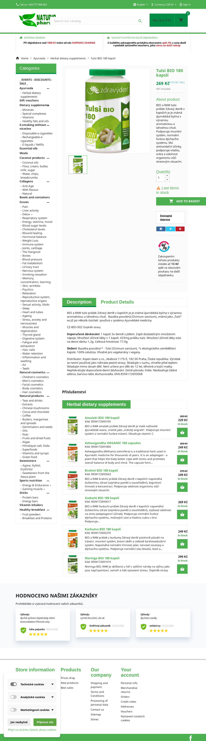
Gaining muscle (32, 489)
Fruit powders (31, 514)
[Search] (97, 21)
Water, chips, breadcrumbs (30, 175)
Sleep (25, 308)
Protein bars (30, 497)
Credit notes (128, 701)
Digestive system (33, 338)
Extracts (27, 404)
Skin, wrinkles (31, 286)
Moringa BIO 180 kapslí (102, 558)
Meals (24, 153)
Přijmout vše (45, 722)
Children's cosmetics (35, 377)
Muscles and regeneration (30, 329)
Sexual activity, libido (35, 304)
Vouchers (126, 711)
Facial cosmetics (32, 384)
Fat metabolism (32, 263)
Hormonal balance (34, 237)
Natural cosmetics (33, 372)
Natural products (32, 396)
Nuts (25, 434)
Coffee (26, 415)
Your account (130, 672)
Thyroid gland (31, 334)
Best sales (67, 687)
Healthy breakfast (32, 509)
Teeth (25, 368)
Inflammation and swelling (33, 359)
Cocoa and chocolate (35, 412)
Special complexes (34, 113)
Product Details (117, 301)
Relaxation (29, 293)
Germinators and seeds (37, 427)
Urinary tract (30, 267)
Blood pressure (32, 259)
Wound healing (32, 233)
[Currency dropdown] (171, 4)
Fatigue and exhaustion (29, 344)
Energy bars (30, 501)
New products (69, 683)
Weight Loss (30, 240)
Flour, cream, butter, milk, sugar (34, 168)
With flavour (30, 190)
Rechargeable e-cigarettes (32, 139)
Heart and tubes (32, 312)
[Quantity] (160, 177)
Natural (27, 193)
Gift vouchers (29, 100)
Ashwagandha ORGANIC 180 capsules (113, 443)
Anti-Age (28, 186)
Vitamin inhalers (31, 505)
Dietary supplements (34, 105)
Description (79, 301)
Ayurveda (26, 88)
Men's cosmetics (33, 381)
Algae (26, 442)
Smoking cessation (34, 274)
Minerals (28, 110)
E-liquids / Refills (33, 144)
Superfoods (29, 449)
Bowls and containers (35, 197)
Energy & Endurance (35, 485)
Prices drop (68, 678)
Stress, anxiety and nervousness (34, 321)
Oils (24, 430)
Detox (26, 214)
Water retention (32, 353)
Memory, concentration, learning (36, 280)
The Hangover (31, 252)
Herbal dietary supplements (31, 94)
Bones (26, 255)
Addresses (127, 706)
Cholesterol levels (33, 229)
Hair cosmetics (31, 392)
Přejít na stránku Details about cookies (32, 729)
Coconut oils (30, 162)
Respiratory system (34, 218)
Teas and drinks (32, 400)
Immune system (32, 244)
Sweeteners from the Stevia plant (35, 475)
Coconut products (32, 158)
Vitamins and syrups (35, 453)
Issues (24, 202)
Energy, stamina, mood (37, 222)
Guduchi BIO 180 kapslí (102, 498)
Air (24, 365)
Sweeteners (28, 461)
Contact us (97, 709)
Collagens (26, 181)
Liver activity (30, 210)
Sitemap (96, 714)
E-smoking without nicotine (33, 126)
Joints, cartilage (32, 248)
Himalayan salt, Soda (35, 445)
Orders (125, 696)
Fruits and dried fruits (36, 438)
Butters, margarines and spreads (34, 421)
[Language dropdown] (141, 4)
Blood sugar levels (34, 225)
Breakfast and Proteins (37, 518)
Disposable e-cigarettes (37, 133)
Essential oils (29, 148)
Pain (25, 206)
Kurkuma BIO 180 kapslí (103, 529)
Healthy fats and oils (35, 121)
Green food (29, 457)
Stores (95, 719)
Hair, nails (28, 349)
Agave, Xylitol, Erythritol (31, 467)
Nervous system (32, 270)
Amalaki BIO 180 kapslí (102, 418)
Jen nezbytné (19, 722)
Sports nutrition (31, 480)
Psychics (27, 289)
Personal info (129, 683)
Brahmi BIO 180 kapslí (101, 470)
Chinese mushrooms (35, 408)
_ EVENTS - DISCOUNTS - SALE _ (36, 81)
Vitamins (28, 117)
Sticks (24, 493)
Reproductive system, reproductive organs (35, 299)
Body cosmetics (32, 388)
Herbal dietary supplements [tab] (96, 404)
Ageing (27, 316)
